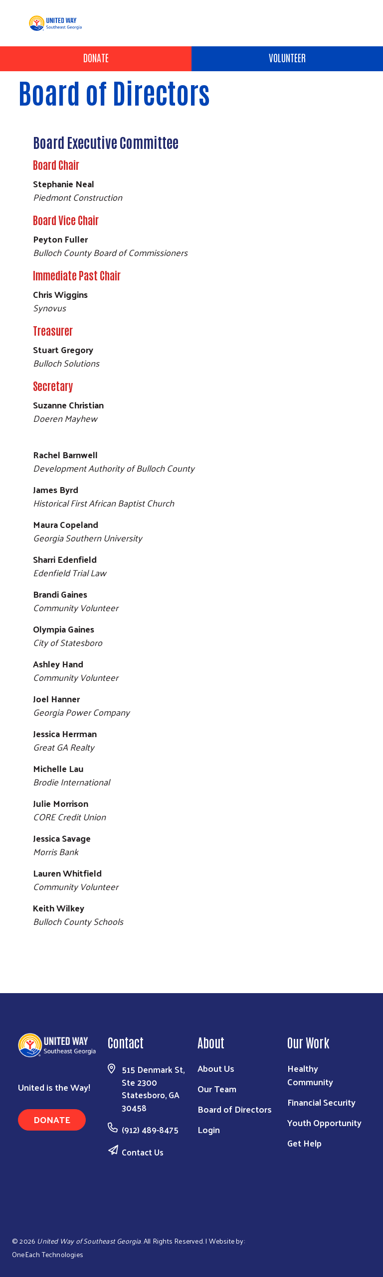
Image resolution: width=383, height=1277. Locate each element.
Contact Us (143, 1152)
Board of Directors (234, 1109)
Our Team (216, 1088)
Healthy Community (310, 1074)
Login (208, 1129)
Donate (96, 57)
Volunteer (287, 57)
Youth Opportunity (324, 1122)
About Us (215, 1068)
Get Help (304, 1142)
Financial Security (321, 1102)
